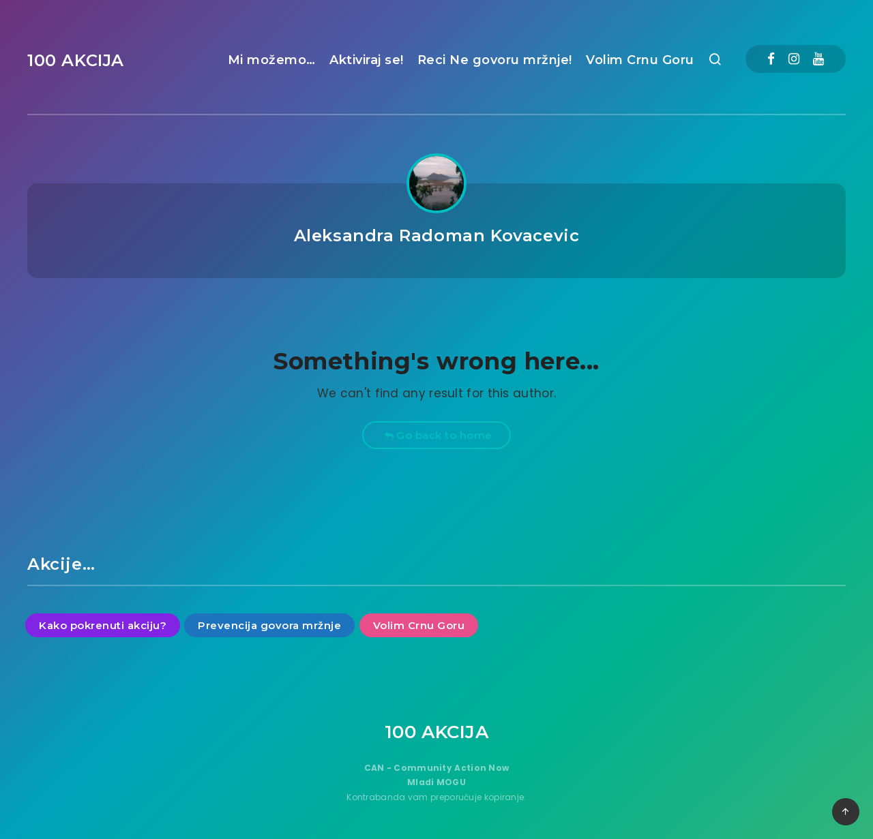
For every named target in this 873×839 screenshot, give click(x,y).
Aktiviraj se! (366, 59)
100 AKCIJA (75, 60)
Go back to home (438, 435)
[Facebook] (771, 59)
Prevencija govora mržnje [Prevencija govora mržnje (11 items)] (269, 625)
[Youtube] (818, 59)
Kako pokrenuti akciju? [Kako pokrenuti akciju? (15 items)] (102, 625)
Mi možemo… (272, 59)
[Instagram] (793, 59)
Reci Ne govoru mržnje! (494, 59)
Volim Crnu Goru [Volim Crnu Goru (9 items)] (419, 625)
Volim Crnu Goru (640, 59)
